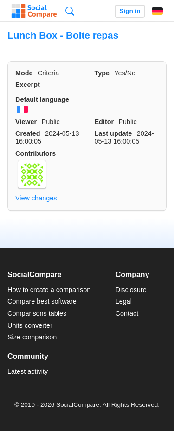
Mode (24, 73)
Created (27, 133)
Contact (127, 313)
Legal (124, 301)
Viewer (26, 122)
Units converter (29, 325)
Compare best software (42, 301)
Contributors (35, 153)
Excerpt (27, 84)
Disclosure (131, 289)
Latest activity (27, 371)
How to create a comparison (48, 289)
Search (69, 11)
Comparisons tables (36, 313)
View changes (36, 198)
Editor (104, 122)
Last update (113, 133)
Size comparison (32, 337)
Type (102, 73)
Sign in (129, 10)
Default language (42, 99)
